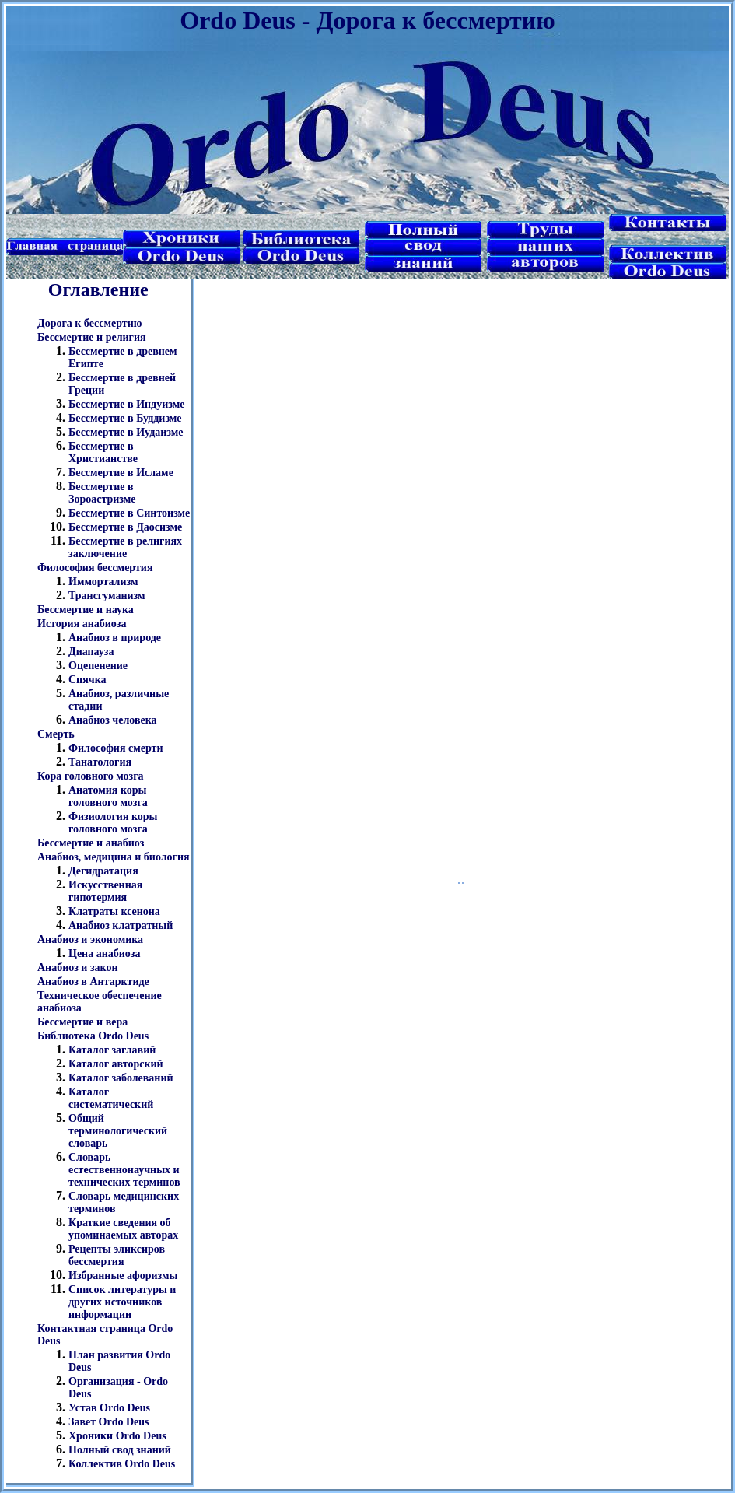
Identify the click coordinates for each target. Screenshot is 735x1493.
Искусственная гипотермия (105, 891)
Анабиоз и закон (77, 967)
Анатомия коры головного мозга (108, 796)
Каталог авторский (115, 1064)
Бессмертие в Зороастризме (101, 493)
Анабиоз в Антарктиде (93, 981)
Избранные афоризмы (123, 1275)
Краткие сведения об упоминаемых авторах (123, 1229)
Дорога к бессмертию (89, 323)
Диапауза (91, 651)
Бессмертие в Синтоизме (129, 513)
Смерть (56, 734)
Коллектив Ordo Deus (121, 1464)
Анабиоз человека (112, 720)
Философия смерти (115, 748)
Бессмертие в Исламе (120, 472)
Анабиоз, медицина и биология (113, 857)
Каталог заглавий (112, 1050)
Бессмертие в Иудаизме (125, 432)
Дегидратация (103, 871)
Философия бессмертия (94, 567)
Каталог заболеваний (120, 1078)
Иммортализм (103, 581)
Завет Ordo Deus (108, 1422)
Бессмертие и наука (85, 609)
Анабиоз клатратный (120, 925)
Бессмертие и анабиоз (90, 843)
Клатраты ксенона (114, 911)
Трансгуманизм (106, 595)
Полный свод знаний (119, 1450)
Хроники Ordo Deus (117, 1436)
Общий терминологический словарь (117, 1131)
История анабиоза (81, 623)
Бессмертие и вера (82, 1022)
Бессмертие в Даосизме (125, 527)
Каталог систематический (110, 1098)
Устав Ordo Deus (109, 1408)
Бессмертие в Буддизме (125, 418)
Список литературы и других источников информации (122, 1302)
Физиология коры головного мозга (113, 823)
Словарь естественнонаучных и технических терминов (124, 1169)
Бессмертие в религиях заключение (125, 547)
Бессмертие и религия (91, 337)
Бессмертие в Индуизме (126, 404)
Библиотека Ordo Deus (93, 1036)
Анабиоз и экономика (90, 939)
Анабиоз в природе (114, 637)
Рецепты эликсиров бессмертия (116, 1255)
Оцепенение (98, 665)
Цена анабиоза (104, 953)
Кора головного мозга (90, 776)
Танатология (99, 762)
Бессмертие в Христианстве (103, 452)
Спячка (87, 679)
